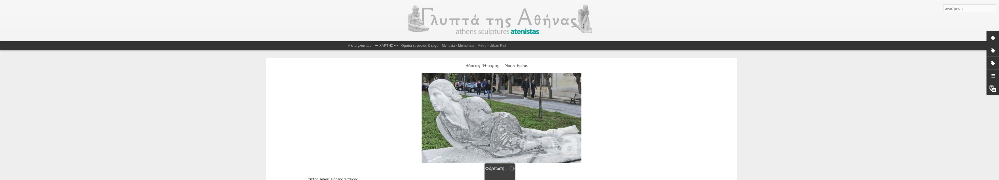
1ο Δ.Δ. (443, 142)
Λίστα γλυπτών (359, 46)
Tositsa (502, 142)
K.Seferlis (467, 142)
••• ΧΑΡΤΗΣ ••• (386, 46)
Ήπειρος (515, 142)
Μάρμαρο (548, 142)
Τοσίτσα (582, 142)
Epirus (455, 142)
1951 (432, 142)
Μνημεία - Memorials (458, 46)
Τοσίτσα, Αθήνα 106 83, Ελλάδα (511, 135)
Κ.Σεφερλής (531, 142)
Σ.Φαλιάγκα (565, 142)
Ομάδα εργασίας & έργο (420, 46)
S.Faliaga (491, 142)
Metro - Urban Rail (492, 46)
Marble (479, 142)
